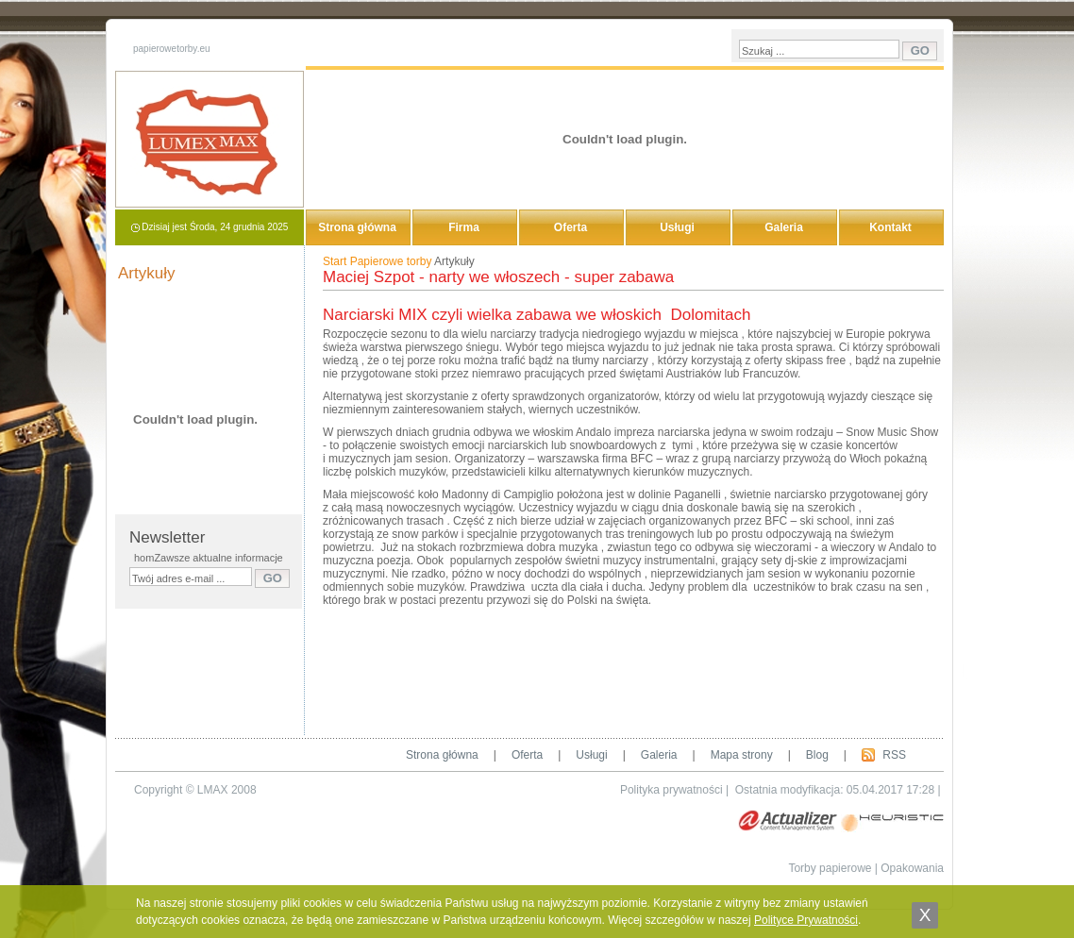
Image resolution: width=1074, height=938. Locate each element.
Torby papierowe (829, 868)
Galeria (783, 227)
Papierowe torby (391, 261)
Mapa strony (742, 755)
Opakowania (912, 868)
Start (334, 261)
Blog (817, 755)
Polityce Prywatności (806, 920)
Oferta (570, 227)
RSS (894, 755)
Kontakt (890, 227)
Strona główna (357, 227)
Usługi (677, 227)
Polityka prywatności (671, 789)
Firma (463, 227)
